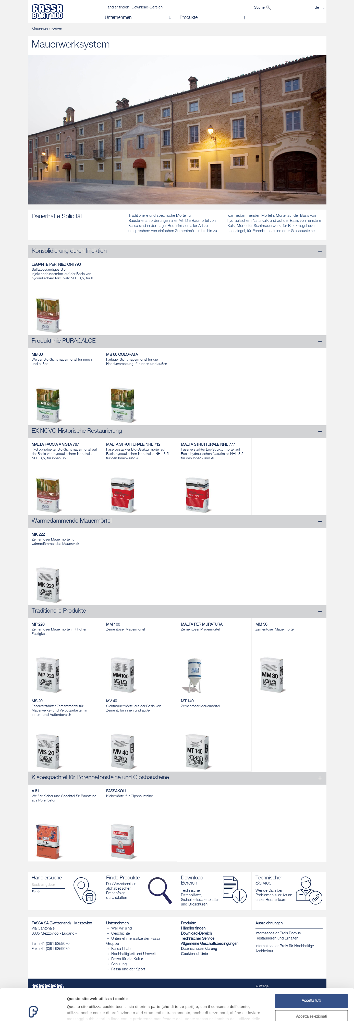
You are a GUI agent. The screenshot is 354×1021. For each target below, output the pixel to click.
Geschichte (120, 934)
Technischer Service (197, 939)
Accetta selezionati (311, 987)
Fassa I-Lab (121, 949)
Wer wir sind (121, 929)
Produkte (188, 923)
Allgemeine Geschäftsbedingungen (209, 944)
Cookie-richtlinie (194, 954)
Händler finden (117, 7)
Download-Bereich (147, 7)
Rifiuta (311, 1002)
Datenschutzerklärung (199, 949)
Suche (259, 8)
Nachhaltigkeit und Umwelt (133, 954)
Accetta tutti (311, 971)
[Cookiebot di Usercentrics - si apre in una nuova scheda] (33, 1011)
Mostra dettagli (268, 1011)
